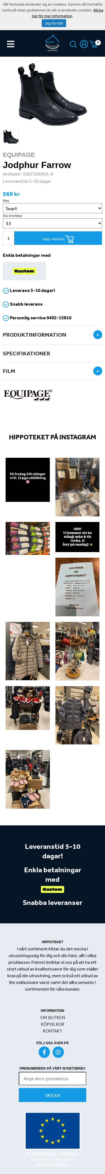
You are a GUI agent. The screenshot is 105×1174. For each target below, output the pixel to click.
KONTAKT (52, 1031)
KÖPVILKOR (52, 1024)
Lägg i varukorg (58, 239)
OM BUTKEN (52, 1017)
